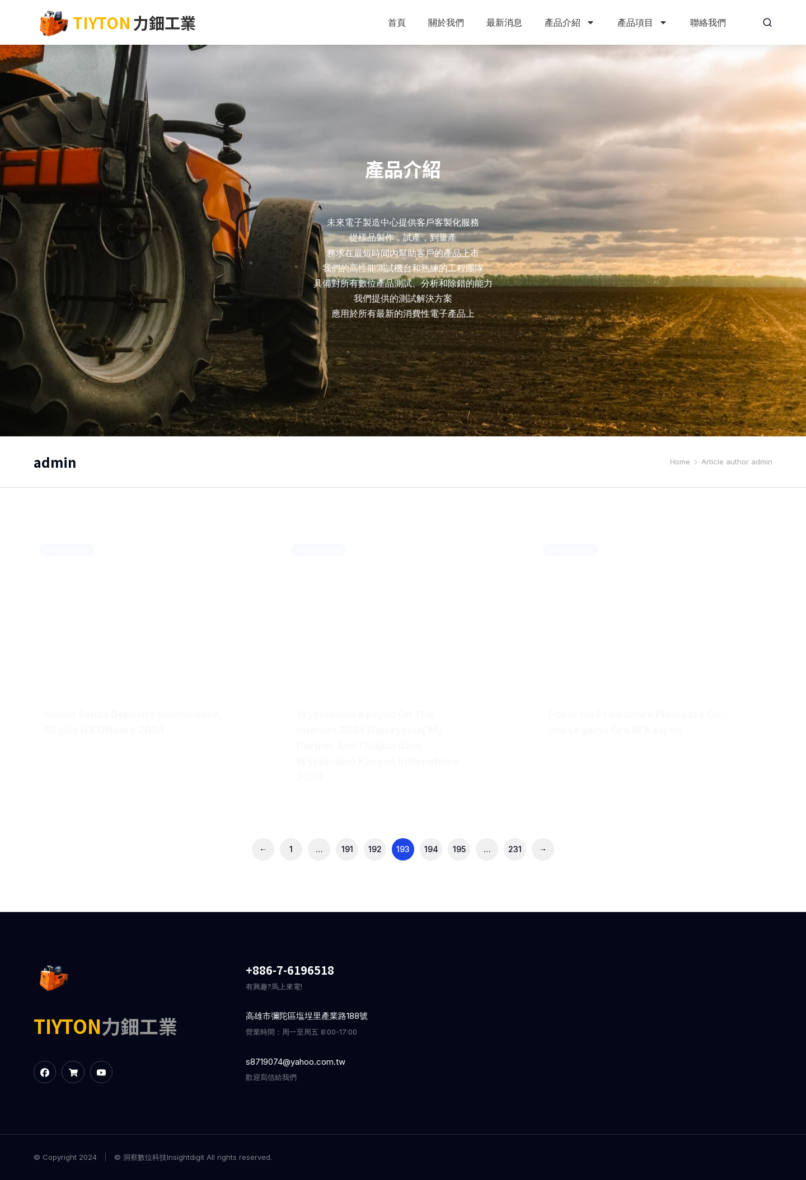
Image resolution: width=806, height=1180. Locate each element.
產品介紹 (568, 22)
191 (347, 849)
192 (375, 849)
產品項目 (641, 22)
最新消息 (503, 22)
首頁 (396, 22)
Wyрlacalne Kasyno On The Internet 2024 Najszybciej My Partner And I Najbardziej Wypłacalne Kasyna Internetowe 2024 (377, 745)
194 (431, 849)
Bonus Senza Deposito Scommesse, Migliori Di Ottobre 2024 (131, 729)
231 (515, 849)
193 (403, 849)
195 (459, 849)
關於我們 (445, 22)
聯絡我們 (707, 22)
